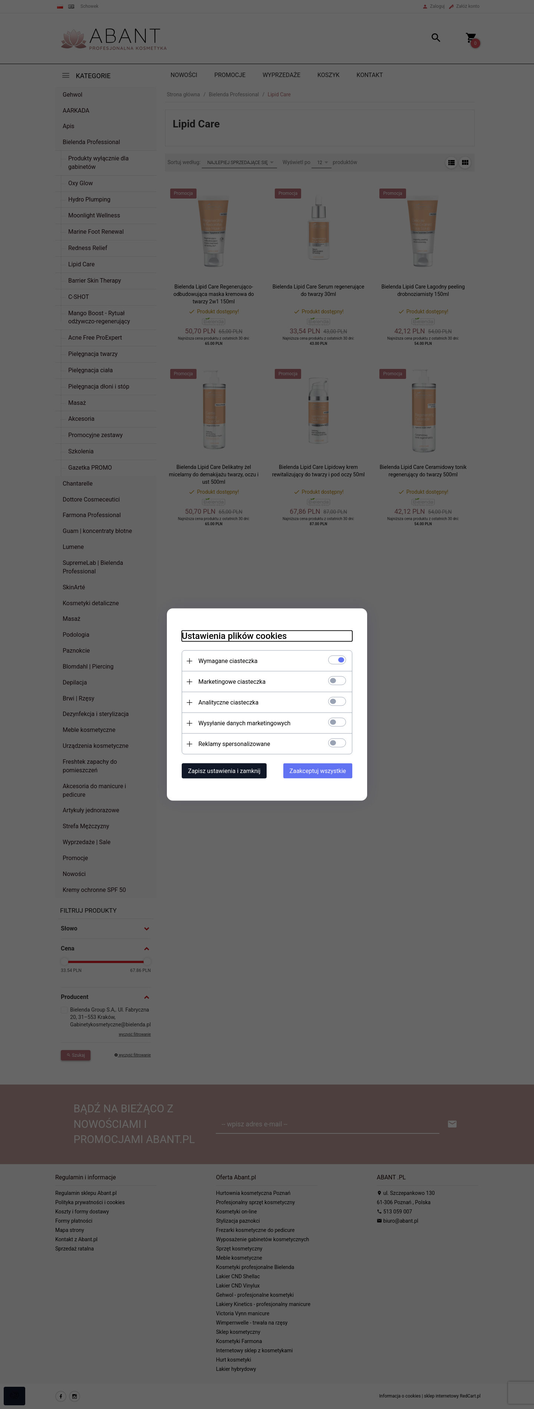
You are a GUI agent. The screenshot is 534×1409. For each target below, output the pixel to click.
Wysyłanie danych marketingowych (244, 723)
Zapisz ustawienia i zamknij (224, 771)
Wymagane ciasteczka (228, 660)
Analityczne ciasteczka (228, 702)
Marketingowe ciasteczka (232, 681)
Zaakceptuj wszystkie (318, 771)
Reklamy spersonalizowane (234, 743)
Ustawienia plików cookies (234, 636)
